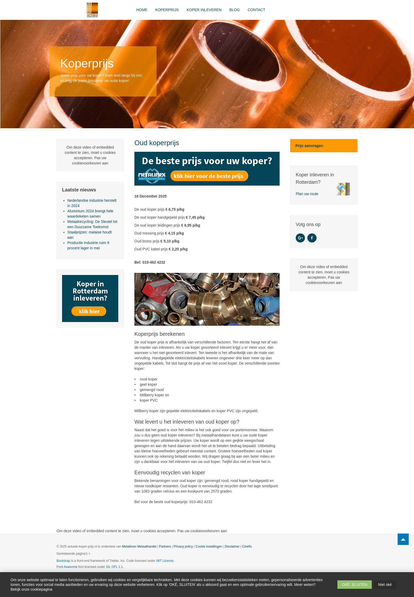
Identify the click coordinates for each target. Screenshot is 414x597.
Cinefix (247, 546)
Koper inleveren (204, 10)
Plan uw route (307, 194)
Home (141, 10)
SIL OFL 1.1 (114, 567)
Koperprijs (167, 10)
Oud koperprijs (156, 143)
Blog (234, 10)
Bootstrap (63, 561)
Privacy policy (183, 546)
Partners (165, 546)
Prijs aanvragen (309, 146)
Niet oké (385, 584)
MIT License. (165, 561)
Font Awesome (67, 567)
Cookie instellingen (209, 546)
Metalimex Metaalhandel (139, 546)
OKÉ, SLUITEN (354, 584)
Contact (256, 10)
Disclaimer (232, 546)
